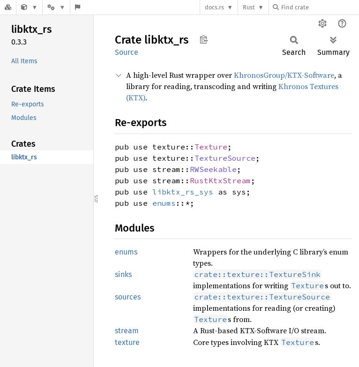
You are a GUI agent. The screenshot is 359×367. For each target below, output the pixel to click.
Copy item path (203, 39)
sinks (123, 274)
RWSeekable (213, 169)
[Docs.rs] (8, 7)
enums (164, 203)
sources (128, 296)
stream (127, 330)
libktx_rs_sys (182, 191)
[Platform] (56, 7)
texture (127, 342)
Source (126, 52)
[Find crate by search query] (319, 7)
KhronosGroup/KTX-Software (284, 75)
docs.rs (214, 7)
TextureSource (224, 158)
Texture (210, 146)
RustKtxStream (220, 180)
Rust (249, 7)
